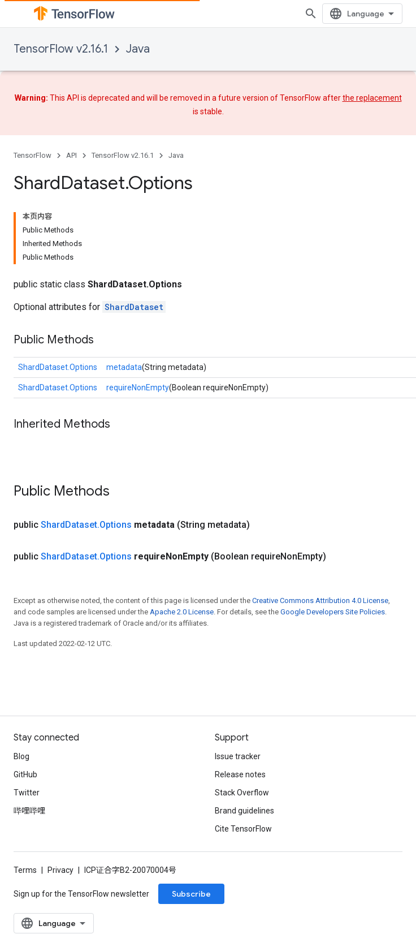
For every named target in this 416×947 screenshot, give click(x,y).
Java (138, 49)
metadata (124, 367)
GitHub (25, 774)
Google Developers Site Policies (332, 612)
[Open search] (311, 13)
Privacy (60, 870)
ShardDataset (134, 307)
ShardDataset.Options (57, 367)
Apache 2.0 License (182, 612)
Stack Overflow (242, 792)
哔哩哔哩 (29, 810)
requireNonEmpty (137, 387)
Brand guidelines (244, 810)
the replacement (372, 97)
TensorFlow (32, 155)
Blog (21, 756)
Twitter (27, 792)
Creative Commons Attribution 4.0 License (320, 600)
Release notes (240, 774)
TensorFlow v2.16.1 (61, 49)
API (71, 155)
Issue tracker (238, 756)
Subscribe (191, 894)
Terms (25, 870)
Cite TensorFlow (243, 828)
